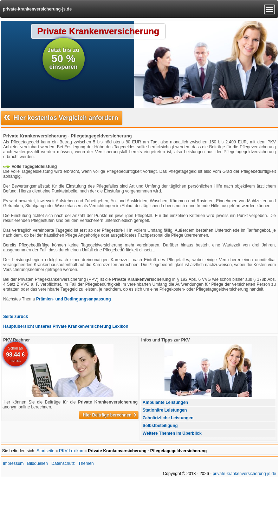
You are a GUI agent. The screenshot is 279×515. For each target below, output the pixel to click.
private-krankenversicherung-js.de (37, 9)
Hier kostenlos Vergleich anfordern (61, 117)
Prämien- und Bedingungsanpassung (73, 299)
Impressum (13, 463)
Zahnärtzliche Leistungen (168, 417)
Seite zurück (15, 316)
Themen (86, 463)
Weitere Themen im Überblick (172, 433)
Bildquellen (37, 463)
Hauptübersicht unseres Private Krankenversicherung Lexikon (65, 326)
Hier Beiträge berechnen (109, 415)
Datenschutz (63, 463)
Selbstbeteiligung (160, 425)
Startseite (45, 450)
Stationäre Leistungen (165, 410)
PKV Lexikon (71, 450)
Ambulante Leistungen (165, 402)
